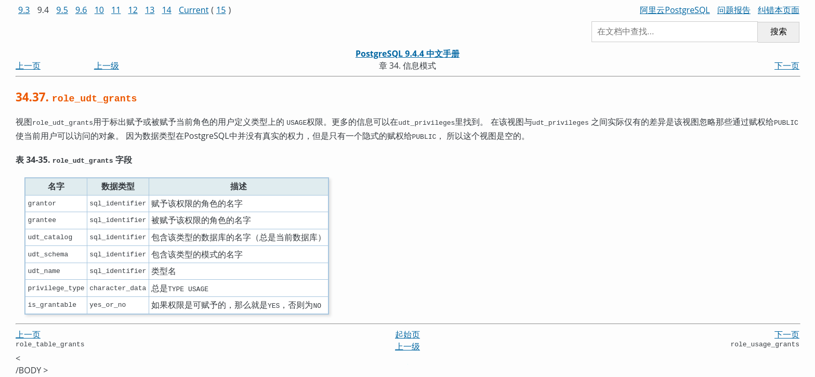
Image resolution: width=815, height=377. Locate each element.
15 (221, 10)
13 (149, 10)
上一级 (106, 65)
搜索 (778, 31)
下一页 (786, 65)
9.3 (24, 10)
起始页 (407, 331)
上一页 (28, 65)
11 (116, 10)
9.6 (81, 10)
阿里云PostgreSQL (674, 10)
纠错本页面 (778, 10)
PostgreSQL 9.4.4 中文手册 (407, 53)
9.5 (62, 10)
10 (99, 10)
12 (133, 10)
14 (166, 10)
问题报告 (734, 10)
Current (193, 10)
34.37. (76, 97)
